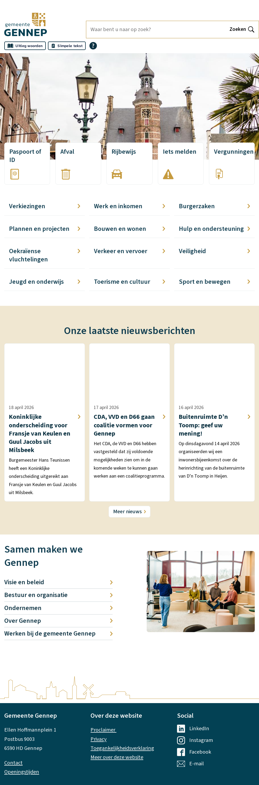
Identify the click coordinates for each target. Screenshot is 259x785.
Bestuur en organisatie (58, 595)
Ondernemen (58, 608)
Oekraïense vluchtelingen (44, 255)
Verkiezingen (44, 206)
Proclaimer (103, 730)
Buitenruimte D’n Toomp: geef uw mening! (214, 425)
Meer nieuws (127, 511)
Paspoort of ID (25, 156)
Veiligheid (214, 251)
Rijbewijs (124, 151)
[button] (201, 591)
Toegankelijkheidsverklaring (122, 748)
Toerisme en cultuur (129, 282)
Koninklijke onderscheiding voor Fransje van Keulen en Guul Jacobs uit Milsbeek (44, 433)
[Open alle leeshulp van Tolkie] (93, 45)
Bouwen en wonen (129, 229)
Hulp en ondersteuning (214, 229)
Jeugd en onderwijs (44, 282)
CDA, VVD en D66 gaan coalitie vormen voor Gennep (129, 425)
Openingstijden (21, 772)
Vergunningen (234, 151)
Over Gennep (58, 620)
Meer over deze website (117, 757)
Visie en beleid (58, 582)
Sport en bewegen (214, 282)
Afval (67, 151)
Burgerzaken (214, 206)
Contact (13, 763)
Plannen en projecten (44, 229)
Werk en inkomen (129, 206)
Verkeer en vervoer (129, 251)
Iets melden (179, 151)
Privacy (98, 739)
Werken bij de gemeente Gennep (58, 633)
